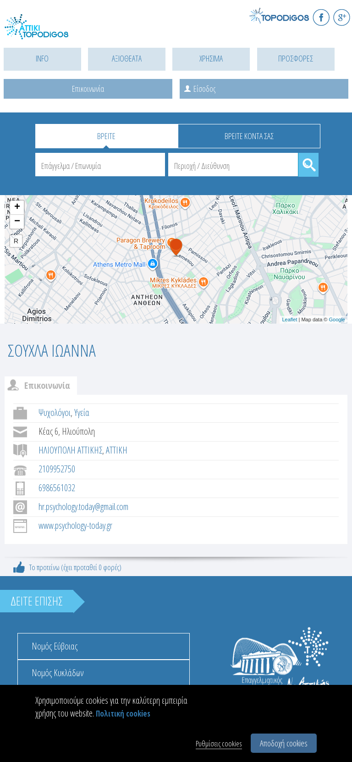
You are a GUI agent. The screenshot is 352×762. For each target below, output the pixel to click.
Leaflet (289, 319)
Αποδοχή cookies (284, 743)
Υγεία (81, 412)
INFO (42, 58)
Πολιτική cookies (123, 713)
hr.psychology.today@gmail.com (83, 506)
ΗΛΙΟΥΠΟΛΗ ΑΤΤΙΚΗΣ (70, 450)
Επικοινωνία (88, 88)
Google (337, 319)
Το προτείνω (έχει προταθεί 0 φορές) (75, 567)
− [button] (17, 222)
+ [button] (17, 207)
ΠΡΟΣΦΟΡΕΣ (295, 58)
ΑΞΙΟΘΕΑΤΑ (127, 58)
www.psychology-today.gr (75, 525)
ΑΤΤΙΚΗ (116, 450)
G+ (341, 17)
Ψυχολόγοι (54, 412)
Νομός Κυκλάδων (58, 673)
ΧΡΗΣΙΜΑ (211, 58)
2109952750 (56, 469)
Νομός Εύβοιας (54, 646)
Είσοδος (204, 88)
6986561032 (56, 488)
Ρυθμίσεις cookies (219, 743)
